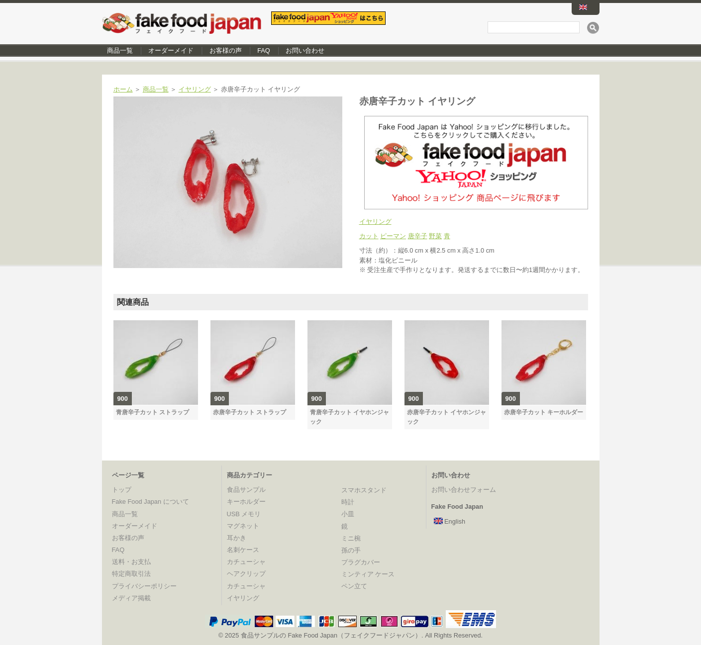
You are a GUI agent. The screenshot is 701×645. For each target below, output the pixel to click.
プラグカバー (360, 562)
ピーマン (393, 236)
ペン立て (354, 586)
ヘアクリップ (246, 573)
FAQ (263, 50)
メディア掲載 (131, 598)
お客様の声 (225, 50)
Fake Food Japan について (150, 501)
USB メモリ (244, 514)
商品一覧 (120, 50)
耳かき (236, 538)
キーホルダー (246, 501)
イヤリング (195, 89)
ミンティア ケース (368, 574)
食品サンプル (246, 489)
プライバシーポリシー (144, 586)
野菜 (435, 236)
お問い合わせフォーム (463, 489)
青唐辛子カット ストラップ (152, 412)
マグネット (243, 526)
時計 (347, 502)
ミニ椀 (351, 538)
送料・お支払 (131, 561)
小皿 (347, 514)
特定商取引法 (131, 573)
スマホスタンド (364, 490)
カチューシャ (246, 561)
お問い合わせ (305, 50)
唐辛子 (417, 236)
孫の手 (351, 550)
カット (369, 236)
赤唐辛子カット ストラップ (249, 412)
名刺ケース (243, 549)
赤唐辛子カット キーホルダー (543, 412)
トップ (121, 489)
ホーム (123, 89)
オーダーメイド (171, 50)
